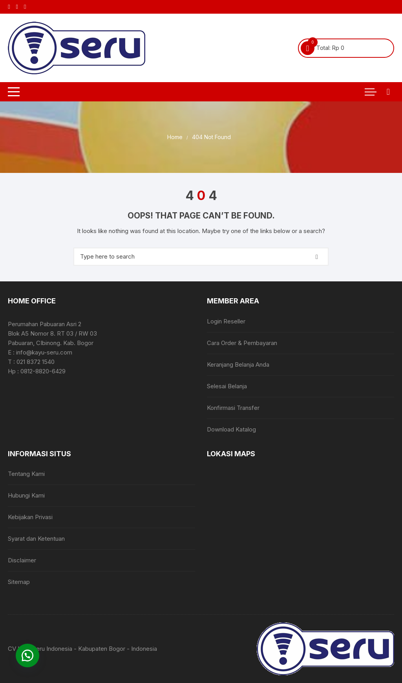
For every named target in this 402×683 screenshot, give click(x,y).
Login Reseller (226, 321)
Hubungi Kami (26, 495)
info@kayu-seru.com (44, 352)
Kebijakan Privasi (30, 517)
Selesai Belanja (227, 386)
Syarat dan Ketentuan (36, 538)
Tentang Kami (26, 473)
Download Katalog (231, 429)
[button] (27, 655)
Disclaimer (22, 560)
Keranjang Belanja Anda (238, 364)
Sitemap (19, 582)
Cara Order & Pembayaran (242, 343)
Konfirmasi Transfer (233, 407)
